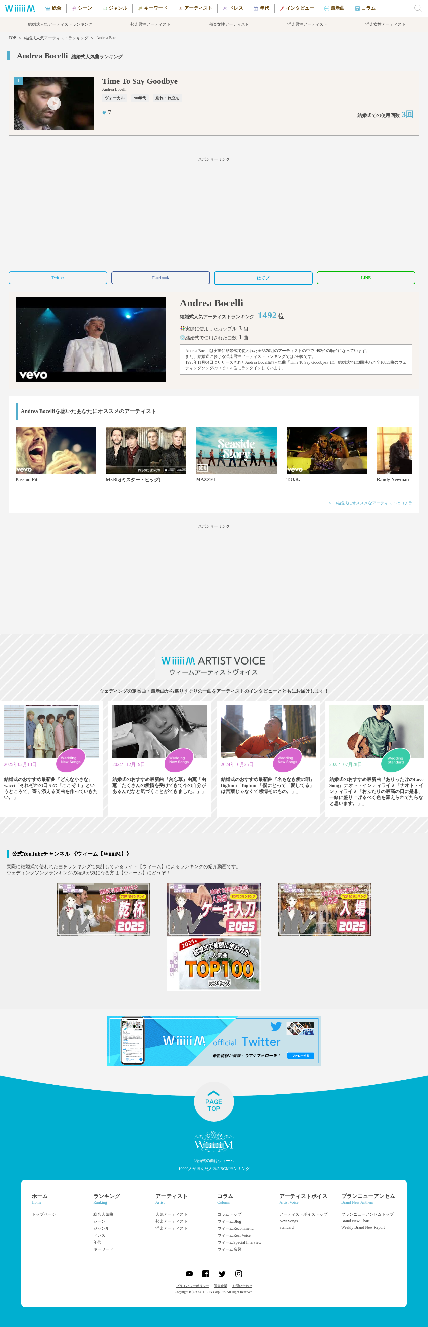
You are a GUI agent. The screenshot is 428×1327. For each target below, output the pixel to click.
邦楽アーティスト (171, 1221)
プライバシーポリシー (192, 1286)
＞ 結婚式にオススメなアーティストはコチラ (370, 503)
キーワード (103, 1249)
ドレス (99, 1235)
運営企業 (220, 1286)
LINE (366, 277)
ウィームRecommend (235, 1228)
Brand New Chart (355, 1221)
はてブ (263, 278)
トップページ (44, 1214)
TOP (12, 37)
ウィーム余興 (229, 1249)
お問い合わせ (242, 1286)
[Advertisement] (214, 213)
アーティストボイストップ (303, 1214)
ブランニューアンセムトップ (367, 1214)
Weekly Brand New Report (363, 1227)
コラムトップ (229, 1214)
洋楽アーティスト (171, 1228)
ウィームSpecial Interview (239, 1242)
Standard (286, 1227)
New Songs (288, 1221)
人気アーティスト (171, 1214)
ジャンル (101, 1228)
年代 (97, 1242)
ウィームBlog (229, 1221)
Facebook (160, 277)
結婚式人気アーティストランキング (56, 38)
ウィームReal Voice (234, 1235)
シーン (99, 1221)
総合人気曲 (103, 1214)
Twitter (57, 277)
